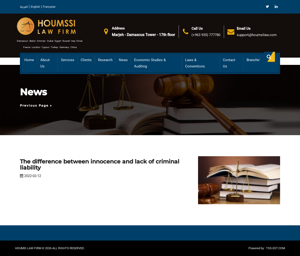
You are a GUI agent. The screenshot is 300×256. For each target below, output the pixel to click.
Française (49, 6)
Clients (86, 60)
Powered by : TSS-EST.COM (266, 248)
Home (29, 60)
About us (45, 63)
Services (67, 60)
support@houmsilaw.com (257, 35)
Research (105, 60)
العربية (24, 6)
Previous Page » (36, 105)
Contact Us (229, 63)
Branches (254, 60)
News (123, 60)
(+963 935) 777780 (205, 35)
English (35, 6)
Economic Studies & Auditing (150, 63)
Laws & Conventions (195, 63)
